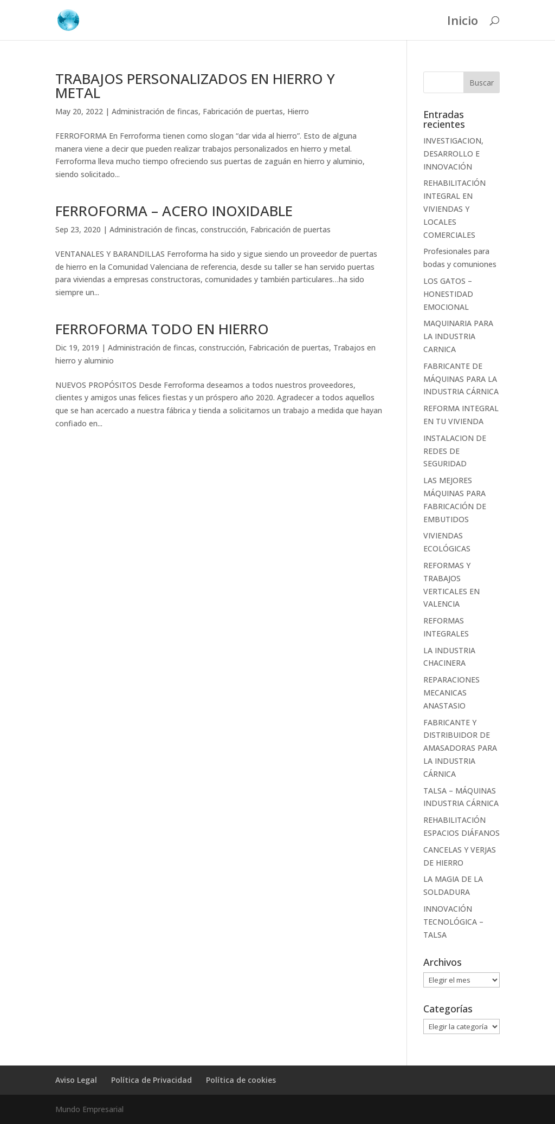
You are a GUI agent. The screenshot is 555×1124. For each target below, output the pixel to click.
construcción (223, 229)
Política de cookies (241, 1080)
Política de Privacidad (151, 1080)
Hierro (298, 111)
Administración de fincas (155, 111)
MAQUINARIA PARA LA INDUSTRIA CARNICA (458, 336)
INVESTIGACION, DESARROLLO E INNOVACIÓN (453, 153)
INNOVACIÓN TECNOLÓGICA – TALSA (453, 922)
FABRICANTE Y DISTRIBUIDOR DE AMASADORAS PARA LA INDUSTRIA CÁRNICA (460, 748)
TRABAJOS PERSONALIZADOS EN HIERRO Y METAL (195, 85)
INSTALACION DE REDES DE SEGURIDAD (454, 451)
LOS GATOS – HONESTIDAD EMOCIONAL (448, 294)
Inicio (462, 22)
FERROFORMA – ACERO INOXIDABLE (174, 210)
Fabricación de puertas (243, 111)
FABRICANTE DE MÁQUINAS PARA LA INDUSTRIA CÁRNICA (461, 379)
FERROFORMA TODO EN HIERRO (162, 329)
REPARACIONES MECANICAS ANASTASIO (451, 692)
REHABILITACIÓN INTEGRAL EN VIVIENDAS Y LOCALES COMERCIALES (454, 208)
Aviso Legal (76, 1080)
